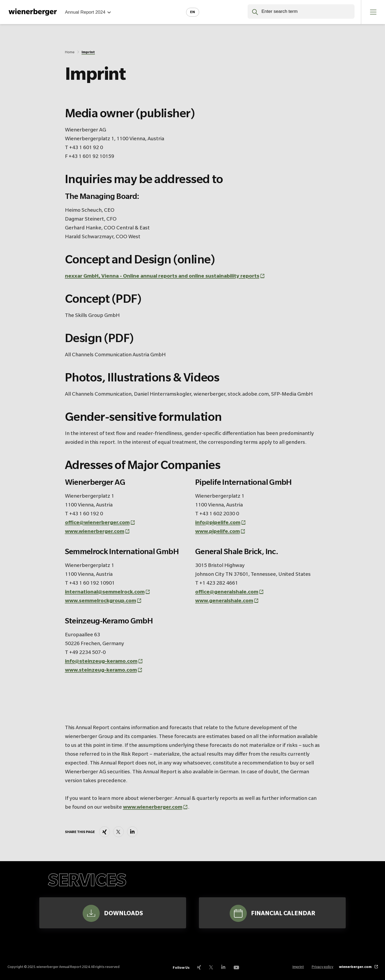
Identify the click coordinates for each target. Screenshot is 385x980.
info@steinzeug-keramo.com (101, 661)
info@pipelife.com (217, 522)
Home (70, 52)
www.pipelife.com (217, 531)
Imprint (298, 966)
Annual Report (85, 12)
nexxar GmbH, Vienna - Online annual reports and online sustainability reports (162, 276)
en (192, 12)
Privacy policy (322, 966)
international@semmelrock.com (105, 591)
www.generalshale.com (224, 600)
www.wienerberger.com (94, 531)
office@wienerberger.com (97, 522)
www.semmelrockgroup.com (100, 600)
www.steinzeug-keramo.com (101, 670)
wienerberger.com (355, 966)
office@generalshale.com (226, 591)
